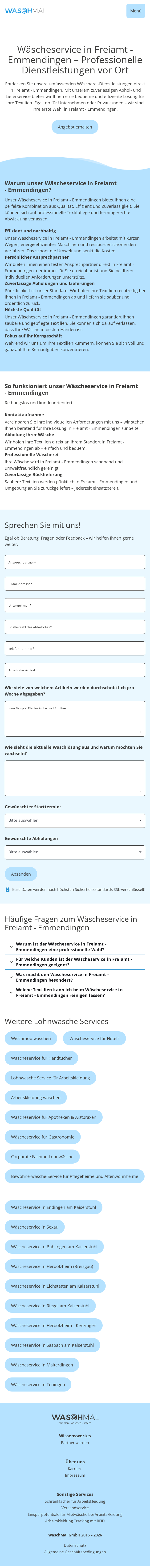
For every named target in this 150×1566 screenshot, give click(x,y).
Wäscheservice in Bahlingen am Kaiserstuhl (54, 1246)
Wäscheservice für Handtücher (41, 1058)
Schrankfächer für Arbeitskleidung (75, 1501)
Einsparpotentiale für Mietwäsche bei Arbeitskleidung (75, 1514)
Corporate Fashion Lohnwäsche (42, 1156)
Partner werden (75, 1442)
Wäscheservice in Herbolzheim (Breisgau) (52, 1266)
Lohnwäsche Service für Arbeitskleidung (50, 1078)
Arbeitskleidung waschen (36, 1097)
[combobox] (75, 626)
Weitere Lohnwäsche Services (56, 1021)
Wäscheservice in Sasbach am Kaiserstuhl (52, 1345)
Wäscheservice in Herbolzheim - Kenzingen (53, 1325)
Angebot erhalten (75, 127)
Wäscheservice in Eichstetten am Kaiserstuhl (55, 1286)
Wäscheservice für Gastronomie (42, 1137)
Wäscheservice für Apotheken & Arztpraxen (53, 1117)
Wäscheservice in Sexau (34, 1227)
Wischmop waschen (31, 1038)
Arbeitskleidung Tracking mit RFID (75, 1521)
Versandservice (75, 1507)
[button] (75, 946)
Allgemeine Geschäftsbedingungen (75, 1552)
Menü (136, 11)
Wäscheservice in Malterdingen (42, 1365)
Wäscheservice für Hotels (94, 1038)
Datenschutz (75, 1545)
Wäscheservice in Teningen (38, 1384)
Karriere (75, 1468)
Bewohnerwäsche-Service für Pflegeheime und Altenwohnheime (74, 1176)
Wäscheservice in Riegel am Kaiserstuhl (50, 1306)
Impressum (75, 1475)
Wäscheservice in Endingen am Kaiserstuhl (53, 1207)
